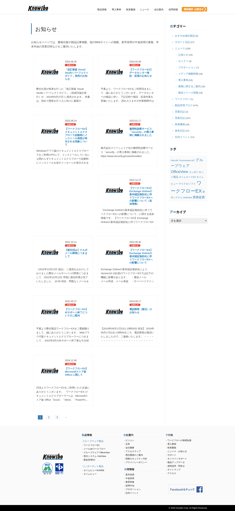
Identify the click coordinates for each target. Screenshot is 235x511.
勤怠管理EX (89, 460)
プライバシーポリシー (136, 462)
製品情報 (102, 9)
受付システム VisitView (95, 456)
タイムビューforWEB (94, 470)
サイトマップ (173, 469)
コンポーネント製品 (92, 466)
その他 (184, 435)
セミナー (183, 61)
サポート (171, 455)
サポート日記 (182, 42)
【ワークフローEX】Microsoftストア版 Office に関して (76, 371)
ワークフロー (182, 99)
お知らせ (183, 54)
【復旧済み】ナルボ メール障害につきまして (76, 253)
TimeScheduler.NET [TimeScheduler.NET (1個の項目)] (187, 160)
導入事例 (116, 9)
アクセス (171, 473)
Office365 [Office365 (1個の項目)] (174, 160)
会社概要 (130, 447)
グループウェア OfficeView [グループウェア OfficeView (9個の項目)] (187, 166)
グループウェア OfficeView (97, 452)
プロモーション (187, 67)
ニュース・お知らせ (177, 451)
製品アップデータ (176, 462)
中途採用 (130, 478)
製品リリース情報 (188, 92)
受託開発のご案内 (134, 455)
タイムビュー (90, 474)
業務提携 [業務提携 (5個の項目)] (199, 197)
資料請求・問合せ (176, 466)
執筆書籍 (130, 9)
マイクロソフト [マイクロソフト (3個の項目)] (187, 183)
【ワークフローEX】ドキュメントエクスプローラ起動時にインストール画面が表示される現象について (76, 136)
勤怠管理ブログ (183, 105)
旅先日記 (180, 130)
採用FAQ (130, 485)
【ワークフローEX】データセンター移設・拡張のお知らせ (141, 72)
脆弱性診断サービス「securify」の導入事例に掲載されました (141, 131)
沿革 (128, 444)
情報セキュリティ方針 (136, 458)
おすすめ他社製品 (185, 35)
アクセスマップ (133, 451)
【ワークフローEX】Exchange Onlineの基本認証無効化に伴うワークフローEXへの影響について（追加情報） (141, 196)
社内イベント (182, 136)
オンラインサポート (177, 458)
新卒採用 (130, 474)
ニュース (144, 9)
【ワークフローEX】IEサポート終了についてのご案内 (76, 312)
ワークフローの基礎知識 (179, 440)
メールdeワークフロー (94, 449)
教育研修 (130, 482)
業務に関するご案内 (189, 86)
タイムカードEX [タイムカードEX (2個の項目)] (187, 177)
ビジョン (130, 440)
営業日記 (180, 111)
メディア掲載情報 (188, 73)
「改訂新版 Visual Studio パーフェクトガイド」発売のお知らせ (76, 74)
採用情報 (173, 9)
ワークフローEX (91, 445)
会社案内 (158, 9)
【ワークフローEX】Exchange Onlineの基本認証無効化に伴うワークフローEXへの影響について (141, 256)
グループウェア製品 (92, 441)
